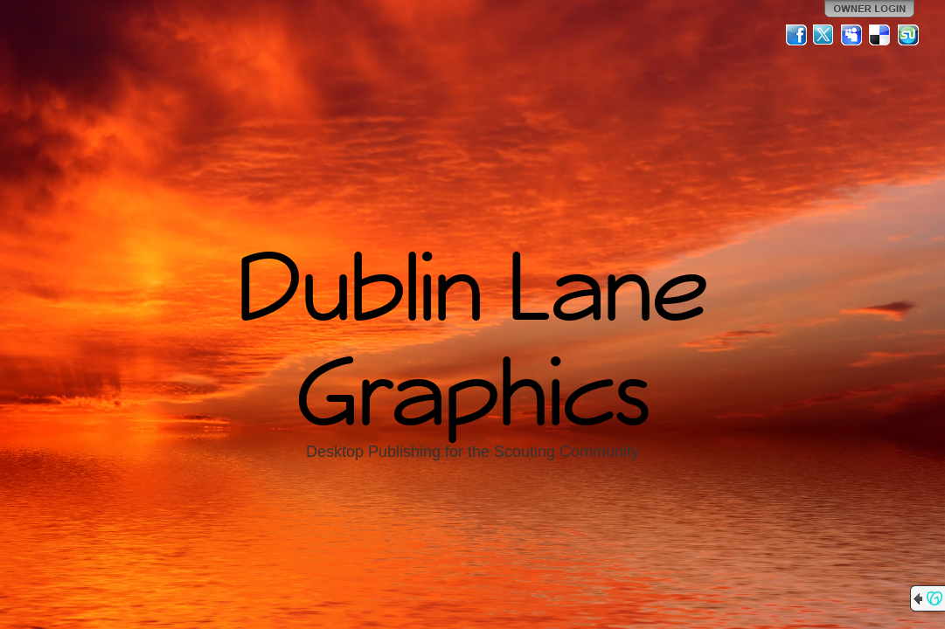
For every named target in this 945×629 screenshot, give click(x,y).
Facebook (796, 35)
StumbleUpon (908, 35)
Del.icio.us (880, 35)
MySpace (852, 35)
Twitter (824, 35)
